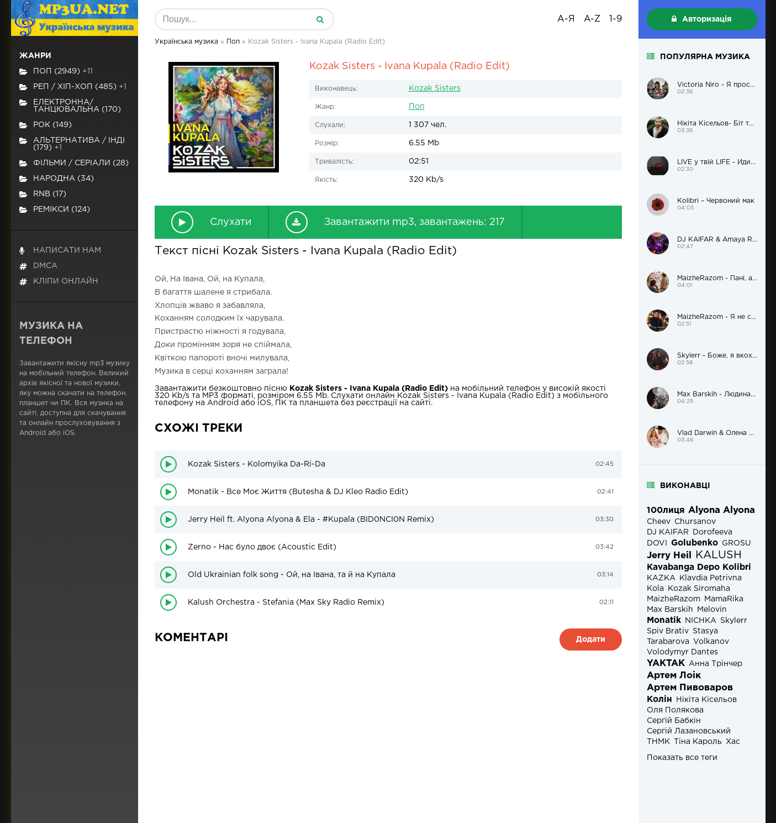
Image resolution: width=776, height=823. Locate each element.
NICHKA (700, 620)
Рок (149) (45, 125)
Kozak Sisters (435, 88)
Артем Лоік (674, 676)
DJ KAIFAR (668, 532)
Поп (417, 106)
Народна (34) (56, 178)
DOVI (657, 543)
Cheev (659, 521)
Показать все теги (682, 757)
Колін (659, 699)
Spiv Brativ (668, 631)
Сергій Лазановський (689, 731)
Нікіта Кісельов (706, 699)
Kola (655, 588)
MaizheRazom (673, 599)
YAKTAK (666, 663)
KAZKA (661, 578)
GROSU (736, 543)
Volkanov (711, 641)
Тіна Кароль (698, 741)
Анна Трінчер (715, 664)
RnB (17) (42, 194)
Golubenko (694, 543)
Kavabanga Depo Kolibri (699, 567)
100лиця (665, 510)
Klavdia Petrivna (710, 578)
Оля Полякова (675, 710)
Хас (733, 741)
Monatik (664, 620)
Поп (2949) (56, 71)
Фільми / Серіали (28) (74, 163)
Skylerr (733, 620)
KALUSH (718, 555)
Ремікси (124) (54, 209)
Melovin (712, 609)
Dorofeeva (712, 532)
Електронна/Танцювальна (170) (70, 106)
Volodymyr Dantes (682, 652)
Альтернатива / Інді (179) (72, 144)
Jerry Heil (669, 556)
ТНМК (658, 741)
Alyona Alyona (721, 510)
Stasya (705, 631)
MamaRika (723, 599)
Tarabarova (668, 641)
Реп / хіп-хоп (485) (72, 87)
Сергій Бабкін (674, 720)
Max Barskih (670, 609)
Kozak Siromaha (699, 588)
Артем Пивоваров (690, 688)
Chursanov (695, 521)
